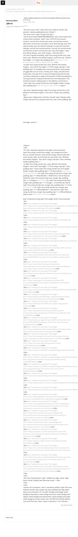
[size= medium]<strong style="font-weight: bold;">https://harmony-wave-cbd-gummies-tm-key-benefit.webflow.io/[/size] (42, 343)
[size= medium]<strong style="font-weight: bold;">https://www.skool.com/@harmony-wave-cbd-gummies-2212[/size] (46, 303)
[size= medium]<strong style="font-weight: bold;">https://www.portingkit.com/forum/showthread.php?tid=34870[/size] (45, 440)
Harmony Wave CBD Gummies (49, 86)
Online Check (29, 187)
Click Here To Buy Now (42, 194)
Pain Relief (42, 180)
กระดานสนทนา (11, 9)
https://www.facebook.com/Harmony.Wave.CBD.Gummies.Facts (32, 11)
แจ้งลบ (25, 26)
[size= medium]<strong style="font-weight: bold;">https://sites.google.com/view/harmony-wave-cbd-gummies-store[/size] (47, 273)
